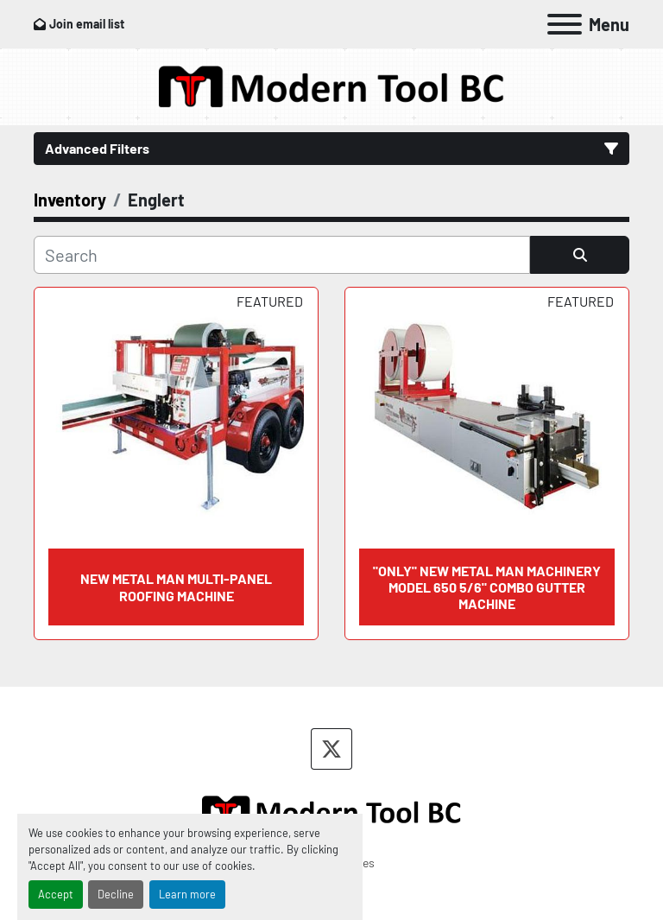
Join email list (86, 23)
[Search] (282, 255)
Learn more (187, 894)
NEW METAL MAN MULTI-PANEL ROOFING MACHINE (176, 586)
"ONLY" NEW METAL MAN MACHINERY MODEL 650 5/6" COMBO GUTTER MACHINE (487, 587)
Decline (116, 894)
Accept (55, 894)
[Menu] (564, 24)
